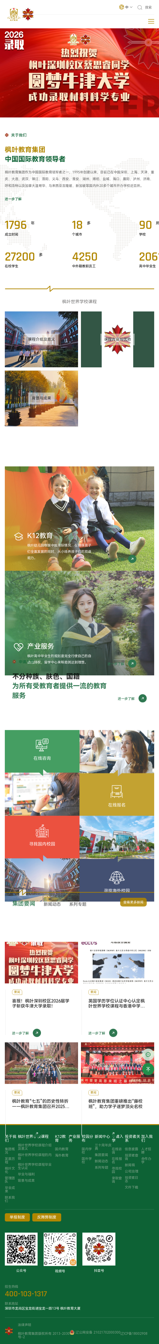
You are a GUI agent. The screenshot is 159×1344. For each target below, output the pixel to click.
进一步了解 (13, 199)
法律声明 (24, 1325)
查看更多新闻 (133, 908)
